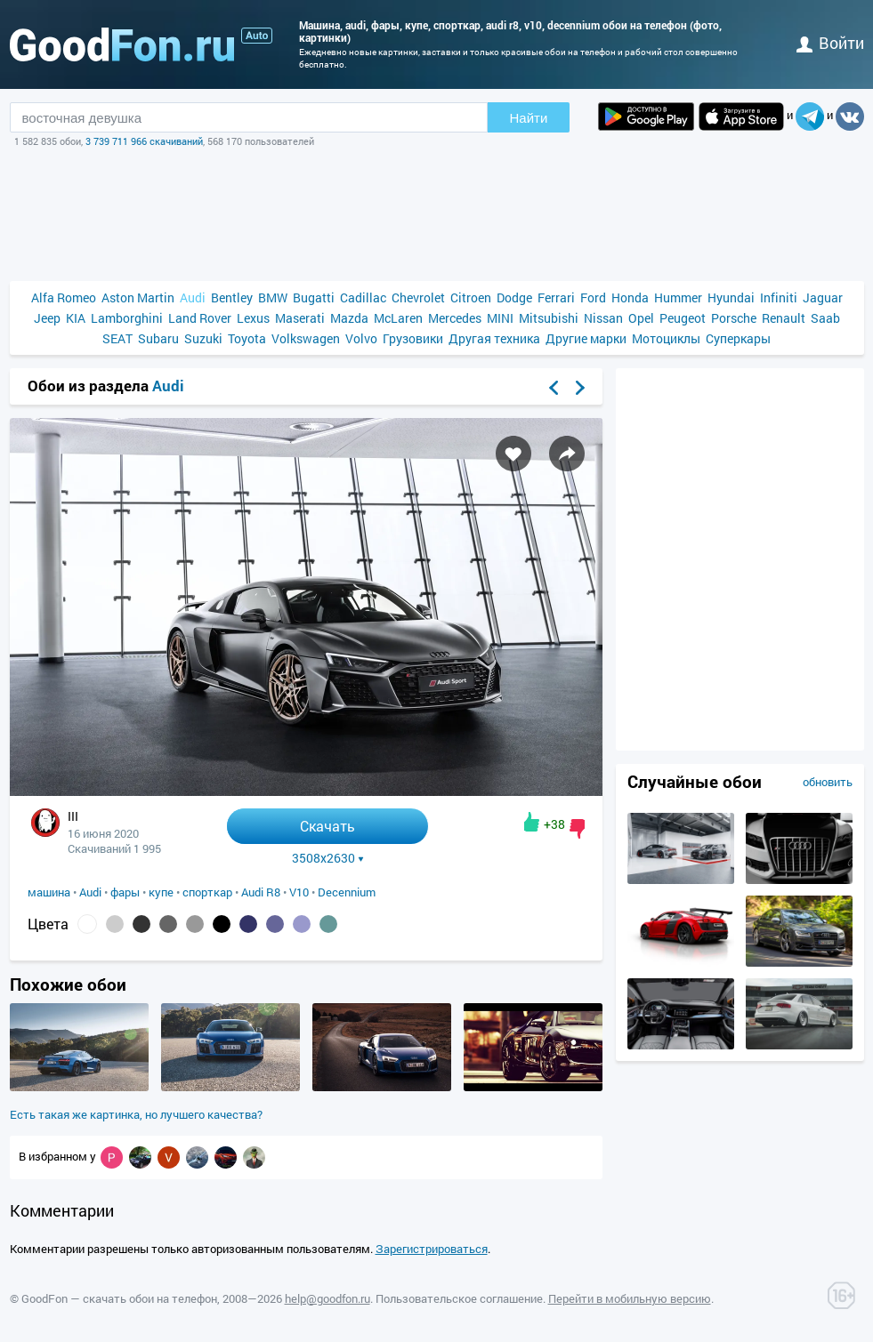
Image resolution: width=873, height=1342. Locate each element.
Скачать (327, 825)
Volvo (361, 338)
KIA (75, 317)
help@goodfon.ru (327, 1298)
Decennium (347, 892)
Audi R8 (260, 892)
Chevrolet (418, 297)
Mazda (349, 317)
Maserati (300, 317)
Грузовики (413, 338)
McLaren (398, 317)
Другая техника (494, 338)
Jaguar (823, 297)
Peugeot (682, 317)
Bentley (232, 297)
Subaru (158, 338)
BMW (272, 297)
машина (49, 892)
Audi (193, 297)
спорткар (207, 892)
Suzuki (203, 338)
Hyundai (731, 297)
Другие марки (586, 338)
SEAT (117, 338)
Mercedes (454, 317)
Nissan (603, 317)
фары (125, 892)
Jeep (47, 317)
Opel (641, 317)
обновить (828, 781)
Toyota (247, 338)
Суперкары (738, 338)
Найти (529, 117)
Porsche (733, 317)
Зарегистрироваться (432, 1249)
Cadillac (363, 297)
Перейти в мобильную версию (629, 1298)
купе (161, 892)
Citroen (470, 297)
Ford (593, 297)
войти (830, 42)
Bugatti (314, 297)
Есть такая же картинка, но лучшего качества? (136, 1114)
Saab (825, 317)
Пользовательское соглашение (459, 1298)
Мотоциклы (666, 338)
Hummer (678, 297)
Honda (630, 297)
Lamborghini (127, 317)
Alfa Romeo (63, 297)
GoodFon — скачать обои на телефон (119, 1298)
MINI (500, 317)
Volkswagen (305, 338)
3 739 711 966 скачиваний (144, 141)
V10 (299, 892)
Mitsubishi (548, 317)
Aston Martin (137, 297)
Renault (783, 317)
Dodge (514, 297)
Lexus (253, 317)
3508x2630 (328, 858)
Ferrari (556, 297)
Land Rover (199, 317)
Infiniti (778, 297)
